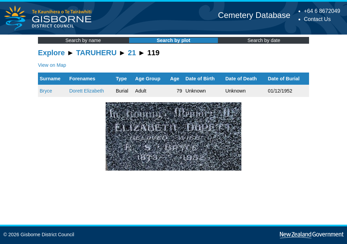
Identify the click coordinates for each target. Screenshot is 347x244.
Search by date (263, 40)
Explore (51, 52)
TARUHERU (96, 52)
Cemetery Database (254, 15)
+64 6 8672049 (322, 11)
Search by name (83, 40)
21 (132, 52)
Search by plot (173, 40)
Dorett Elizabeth (86, 91)
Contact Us (317, 19)
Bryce (46, 91)
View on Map (52, 65)
